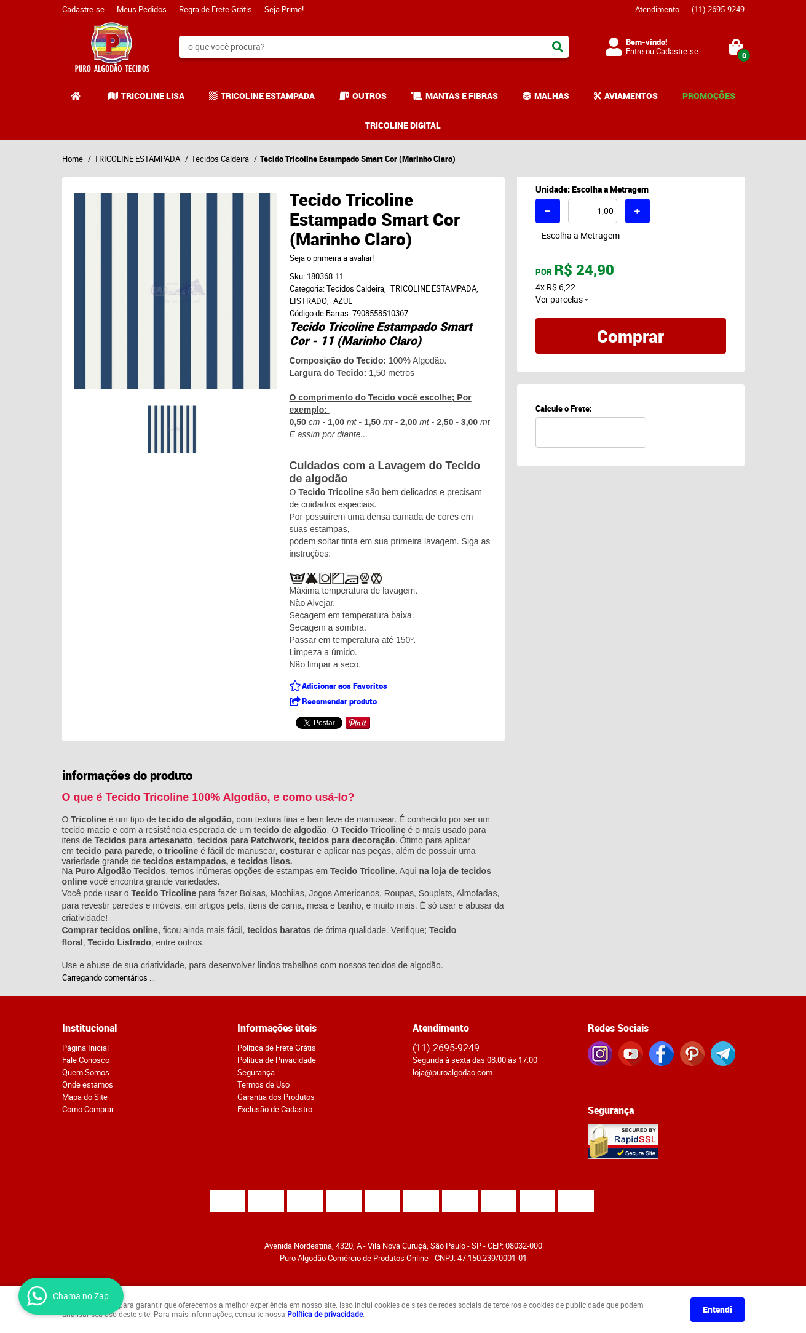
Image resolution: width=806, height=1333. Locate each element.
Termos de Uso (263, 1084)
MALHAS (551, 95)
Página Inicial (85, 1047)
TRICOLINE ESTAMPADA (268, 95)
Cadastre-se (83, 9)
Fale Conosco (85, 1059)
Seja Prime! (284, 9)
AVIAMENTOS (631, 95)
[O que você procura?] (558, 47)
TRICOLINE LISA (152, 95)
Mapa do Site (85, 1096)
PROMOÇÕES (708, 95)
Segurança (256, 1072)
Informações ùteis (277, 1028)
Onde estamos (87, 1084)
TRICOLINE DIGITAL (403, 125)
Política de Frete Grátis (276, 1047)
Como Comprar (88, 1109)
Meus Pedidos (142, 9)
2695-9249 (718, 9)
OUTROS (369, 95)
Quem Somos (85, 1072)
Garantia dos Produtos (276, 1096)
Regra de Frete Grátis (215, 9)
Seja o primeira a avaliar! (332, 257)
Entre (635, 51)
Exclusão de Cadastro (274, 1109)
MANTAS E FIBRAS (461, 95)
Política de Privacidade (276, 1059)
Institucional (89, 1028)
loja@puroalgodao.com (452, 1072)
